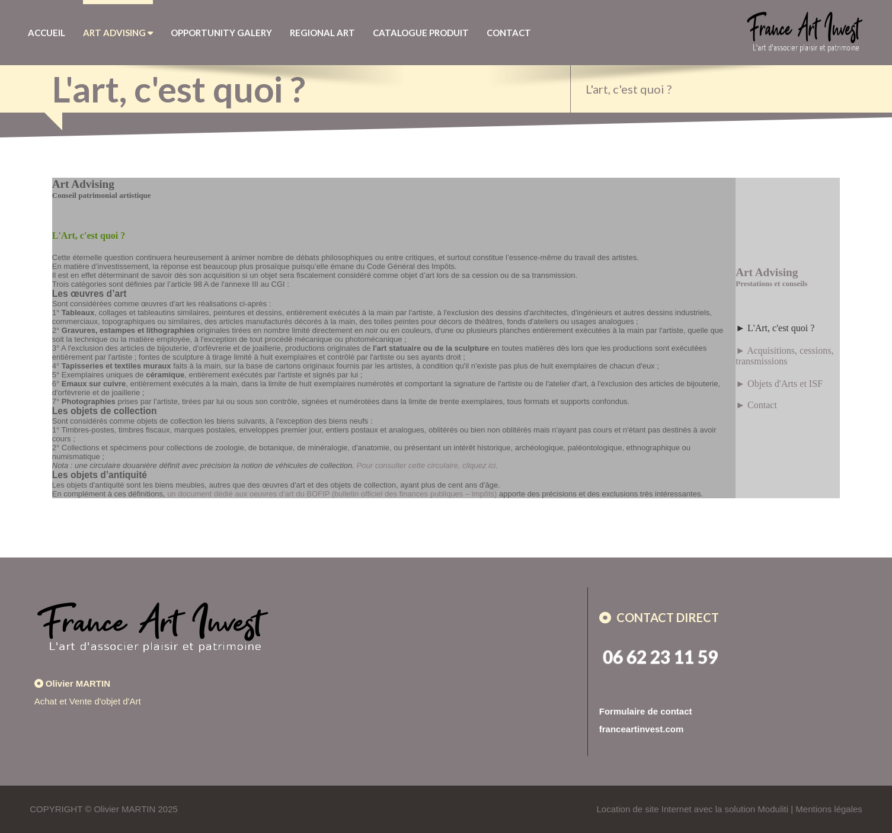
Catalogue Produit (421, 32)
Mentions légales (828, 809)
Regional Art (322, 32)
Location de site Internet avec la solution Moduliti (693, 809)
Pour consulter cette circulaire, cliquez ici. (427, 465)
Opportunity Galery (221, 32)
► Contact (756, 405)
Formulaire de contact (645, 711)
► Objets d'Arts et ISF (779, 384)
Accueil (46, 32)
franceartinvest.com (641, 729)
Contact (509, 32)
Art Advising (118, 32)
